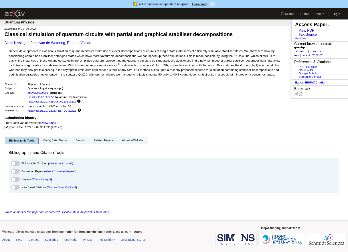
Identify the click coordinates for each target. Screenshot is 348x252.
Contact (34, 240)
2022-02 (317, 55)
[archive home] (15, 14)
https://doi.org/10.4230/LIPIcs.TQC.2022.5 (52, 110)
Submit (304, 14)
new (297, 55)
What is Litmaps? (41, 179)
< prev (300, 51)
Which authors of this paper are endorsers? (32, 212)
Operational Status (133, 239)
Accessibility (107, 240)
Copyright (70, 240)
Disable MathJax (72, 212)
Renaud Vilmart (79, 43)
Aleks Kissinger (16, 43)
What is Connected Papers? (60, 171)
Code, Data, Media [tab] (55, 140)
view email (48, 122)
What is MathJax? (96, 212)
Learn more (199, 4)
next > (317, 51)
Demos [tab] (80, 140)
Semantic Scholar (310, 76)
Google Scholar (308, 73)
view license (300, 38)
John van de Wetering (48, 43)
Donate (319, 14)
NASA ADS (306, 70)
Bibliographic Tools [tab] (21, 140)
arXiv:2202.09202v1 (43, 96)
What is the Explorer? (60, 163)
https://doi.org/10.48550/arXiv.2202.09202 (52, 101)
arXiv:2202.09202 (38, 92)
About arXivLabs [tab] (132, 140)
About (6, 240)
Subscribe (51, 240)
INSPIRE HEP (308, 66)
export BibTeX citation (310, 82)
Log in (336, 14)
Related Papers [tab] (103, 140)
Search (288, 14)
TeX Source (308, 34)
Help (19, 240)
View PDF (306, 30)
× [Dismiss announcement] (212, 4)
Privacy (87, 240)
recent (306, 55)
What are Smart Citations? (61, 187)
